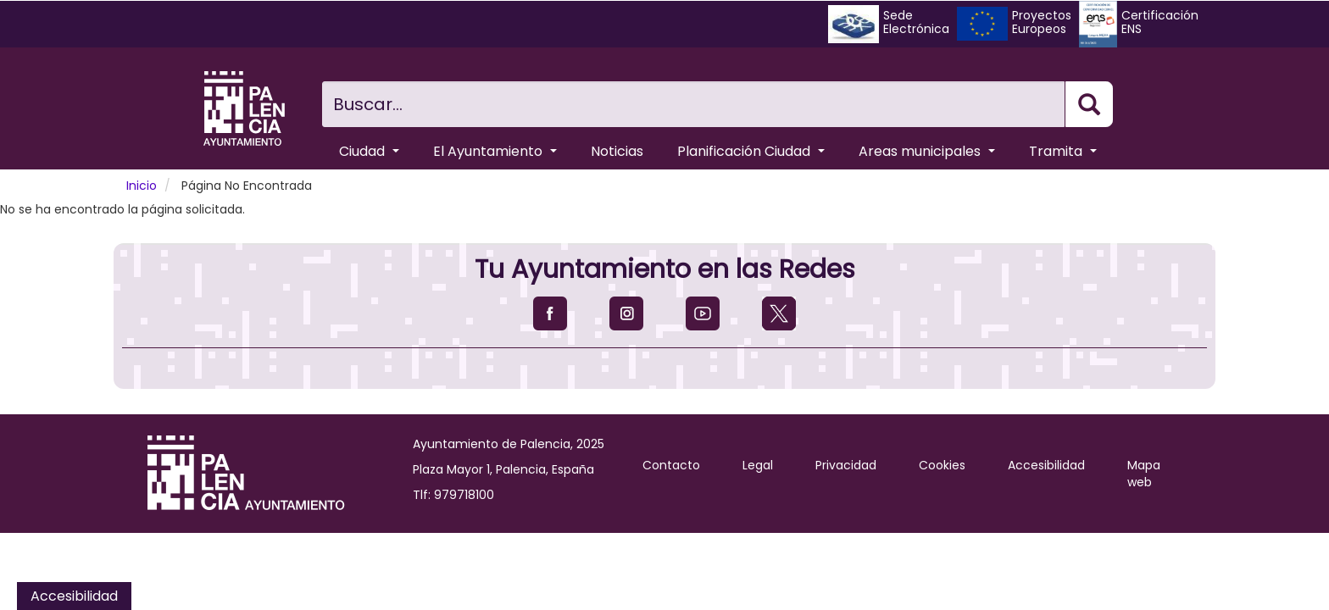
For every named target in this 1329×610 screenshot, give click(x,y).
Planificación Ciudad (751, 151)
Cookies (942, 465)
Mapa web (1143, 474)
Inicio (141, 185)
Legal (757, 465)
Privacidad (845, 465)
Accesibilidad (1046, 465)
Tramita (1063, 151)
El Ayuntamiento (495, 151)
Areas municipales (927, 151)
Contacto (671, 465)
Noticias (617, 151)
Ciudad (369, 151)
